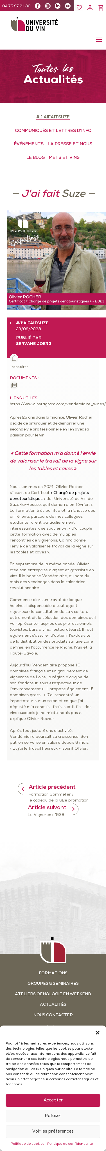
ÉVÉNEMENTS (29, 144)
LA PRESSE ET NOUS (70, 144)
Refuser (53, 1116)
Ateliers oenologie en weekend (53, 994)
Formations (53, 973)
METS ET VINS (64, 158)
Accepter (53, 1100)
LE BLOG (35, 158)
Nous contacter (53, 1015)
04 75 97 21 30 (16, 6)
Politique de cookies (27, 1144)
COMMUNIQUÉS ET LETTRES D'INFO (53, 131)
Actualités (53, 1005)
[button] (97, 1032)
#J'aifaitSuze (53, 117)
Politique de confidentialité (70, 1144)
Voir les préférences (53, 1131)
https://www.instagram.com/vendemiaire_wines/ (58, 404)
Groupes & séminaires (53, 984)
